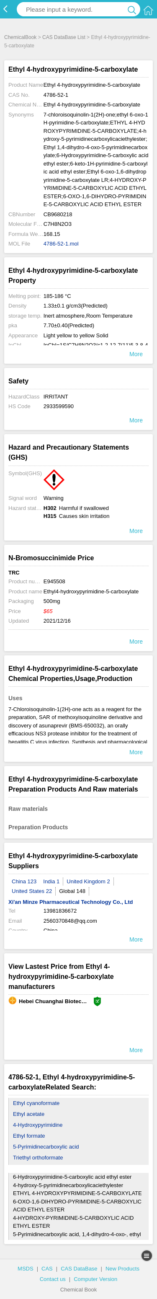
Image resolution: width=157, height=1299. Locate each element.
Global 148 (72, 891)
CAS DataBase (79, 1268)
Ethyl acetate (28, 1114)
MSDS (25, 1268)
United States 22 (32, 891)
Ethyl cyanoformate (36, 1103)
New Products (122, 1268)
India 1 (51, 881)
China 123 (24, 881)
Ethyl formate (29, 1136)
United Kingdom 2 (88, 881)
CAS (47, 1268)
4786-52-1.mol (61, 244)
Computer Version (95, 1279)
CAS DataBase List (63, 37)
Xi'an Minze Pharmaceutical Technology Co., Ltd (70, 902)
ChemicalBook (20, 37)
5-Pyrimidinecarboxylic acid (46, 1147)
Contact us (53, 1279)
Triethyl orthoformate (38, 1157)
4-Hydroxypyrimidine (37, 1125)
